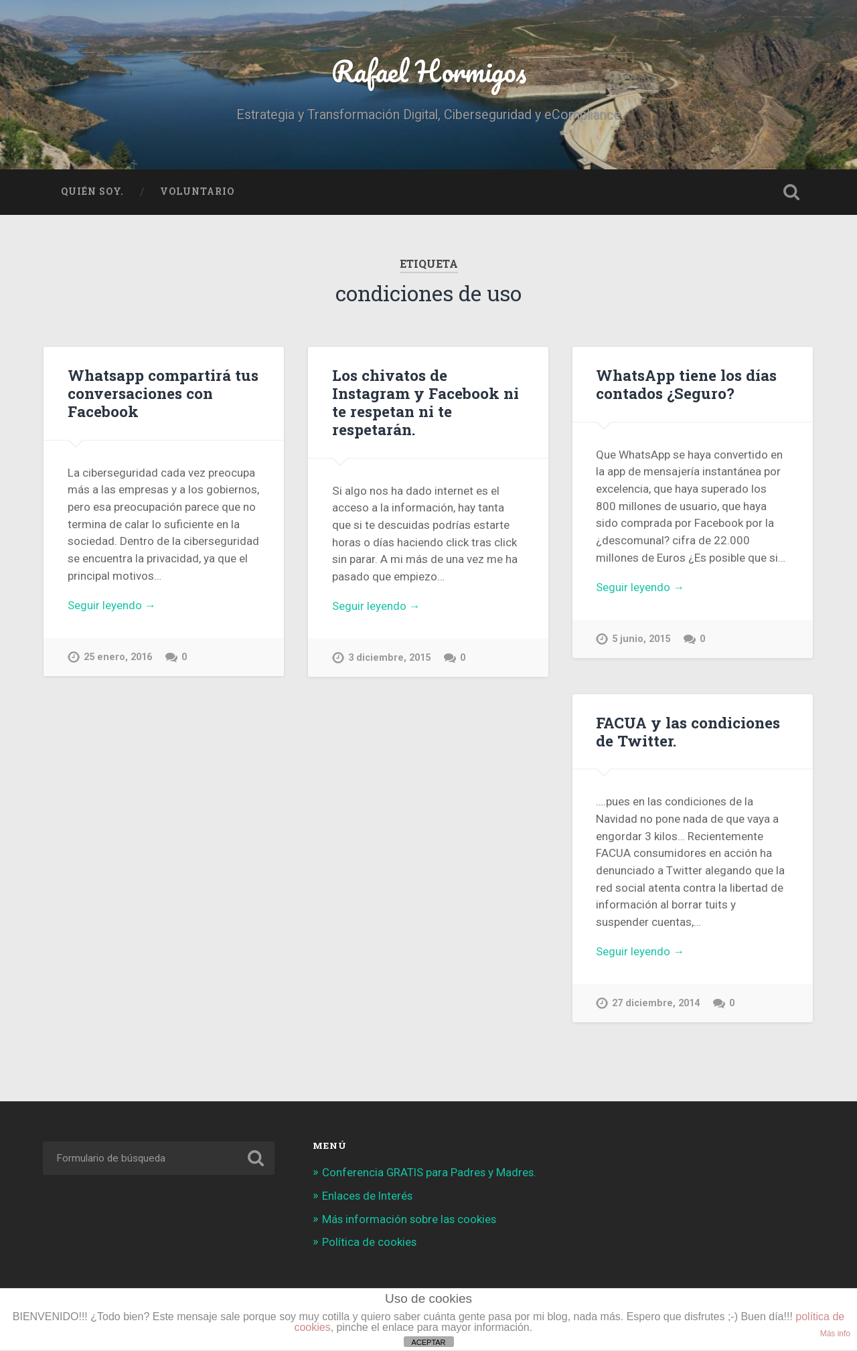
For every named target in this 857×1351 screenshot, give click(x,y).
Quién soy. (92, 191)
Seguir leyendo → (112, 605)
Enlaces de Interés (368, 1195)
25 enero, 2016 (118, 657)
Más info (835, 1333)
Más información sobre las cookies (410, 1217)
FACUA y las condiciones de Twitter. (688, 731)
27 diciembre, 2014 (656, 1004)
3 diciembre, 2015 (389, 658)
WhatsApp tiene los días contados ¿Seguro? (686, 384)
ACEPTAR (428, 1342)
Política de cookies (369, 1240)
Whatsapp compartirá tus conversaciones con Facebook (163, 393)
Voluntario (197, 191)
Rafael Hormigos (429, 70)
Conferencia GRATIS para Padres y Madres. (431, 1172)
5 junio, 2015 (641, 639)
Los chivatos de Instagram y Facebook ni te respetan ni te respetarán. (425, 402)
